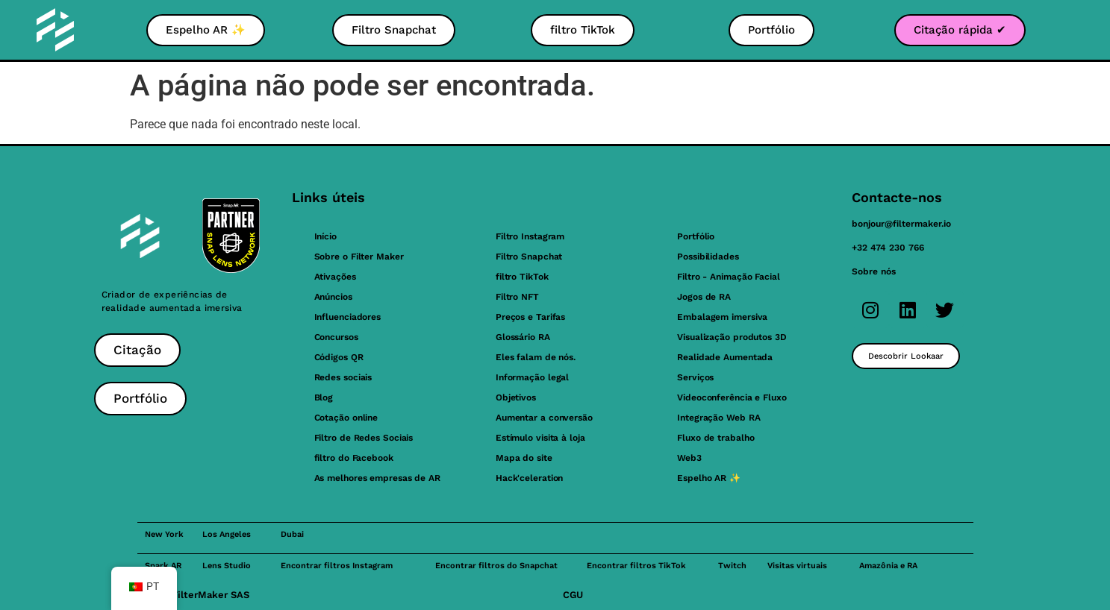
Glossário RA (523, 337)
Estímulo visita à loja (540, 438)
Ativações (335, 276)
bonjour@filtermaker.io (901, 223)
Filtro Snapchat (529, 256)
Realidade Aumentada (725, 357)
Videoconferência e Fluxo (732, 397)
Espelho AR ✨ (708, 478)
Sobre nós (874, 271)
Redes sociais (343, 377)
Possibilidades (708, 256)
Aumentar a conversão (544, 417)
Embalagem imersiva (722, 317)
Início (325, 236)
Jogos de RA (704, 297)
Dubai (292, 534)
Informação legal (532, 377)
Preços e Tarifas (530, 317)
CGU (573, 594)
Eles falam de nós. (536, 357)
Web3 (689, 458)
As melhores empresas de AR (377, 478)
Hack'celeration (530, 478)
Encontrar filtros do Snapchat (496, 565)
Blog (324, 397)
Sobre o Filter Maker (359, 256)
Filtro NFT (517, 297)
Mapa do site (524, 458)
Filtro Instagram (530, 236)
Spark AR (163, 565)
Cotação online (346, 417)
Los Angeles (226, 534)
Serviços (695, 377)
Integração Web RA (718, 417)
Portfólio (695, 236)
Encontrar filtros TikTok (636, 565)
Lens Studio (226, 565)
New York (164, 534)
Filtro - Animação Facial (728, 276)
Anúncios (333, 297)
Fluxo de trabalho (715, 438)
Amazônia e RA (888, 565)
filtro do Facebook (353, 458)
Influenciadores (347, 317)
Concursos (336, 337)
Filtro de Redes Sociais (364, 438)
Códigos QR (339, 357)
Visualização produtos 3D (732, 337)
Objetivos (516, 397)
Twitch (732, 565)
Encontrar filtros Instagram (337, 565)
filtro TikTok (522, 276)
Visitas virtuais (797, 565)
